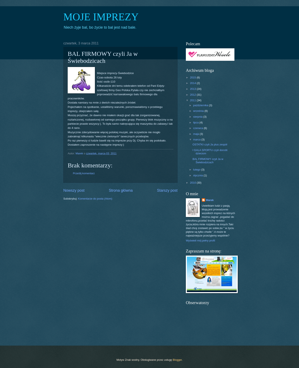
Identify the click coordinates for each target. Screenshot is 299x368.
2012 (193, 94)
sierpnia (198, 116)
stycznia (198, 175)
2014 (193, 83)
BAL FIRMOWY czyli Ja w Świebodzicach (207, 160)
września (198, 110)
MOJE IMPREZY (101, 17)
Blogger (177, 359)
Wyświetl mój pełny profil (200, 240)
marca (197, 139)
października (201, 105)
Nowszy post (74, 190)
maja (196, 133)
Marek (210, 200)
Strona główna (121, 190)
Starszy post (167, 190)
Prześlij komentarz (84, 173)
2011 (193, 100)
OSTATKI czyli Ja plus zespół (209, 144)
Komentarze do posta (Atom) (95, 198)
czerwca (198, 128)
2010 (193, 182)
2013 (193, 88)
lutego (197, 169)
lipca (196, 122)
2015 (193, 77)
